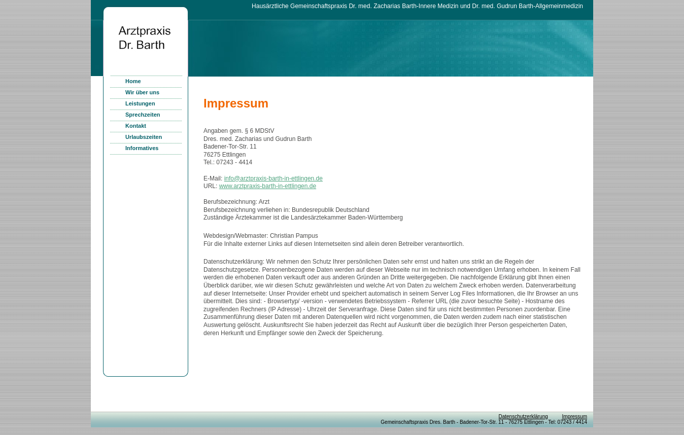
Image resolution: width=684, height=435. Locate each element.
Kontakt (135, 126)
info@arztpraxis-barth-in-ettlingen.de (273, 178)
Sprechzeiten (142, 115)
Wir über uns (142, 92)
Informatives (141, 148)
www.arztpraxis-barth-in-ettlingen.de (267, 186)
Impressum (574, 416)
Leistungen (140, 103)
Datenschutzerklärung (523, 416)
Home (133, 81)
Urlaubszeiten (143, 137)
